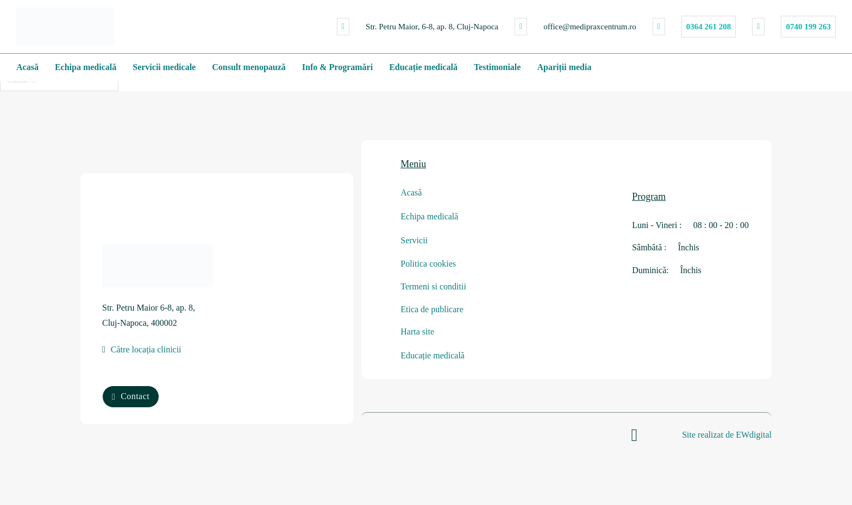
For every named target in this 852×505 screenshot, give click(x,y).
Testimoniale (497, 67)
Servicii (414, 240)
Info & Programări (337, 67)
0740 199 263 (808, 26)
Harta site (417, 331)
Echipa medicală (85, 67)
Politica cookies (428, 263)
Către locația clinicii (146, 350)
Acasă (27, 67)
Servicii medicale (164, 67)
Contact (130, 395)
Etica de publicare (431, 308)
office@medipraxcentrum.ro (589, 26)
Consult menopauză (249, 67)
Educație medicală (423, 67)
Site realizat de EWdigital (727, 433)
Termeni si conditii (433, 286)
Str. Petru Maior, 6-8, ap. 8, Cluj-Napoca (432, 26)
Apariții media (564, 67)
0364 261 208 (708, 26)
